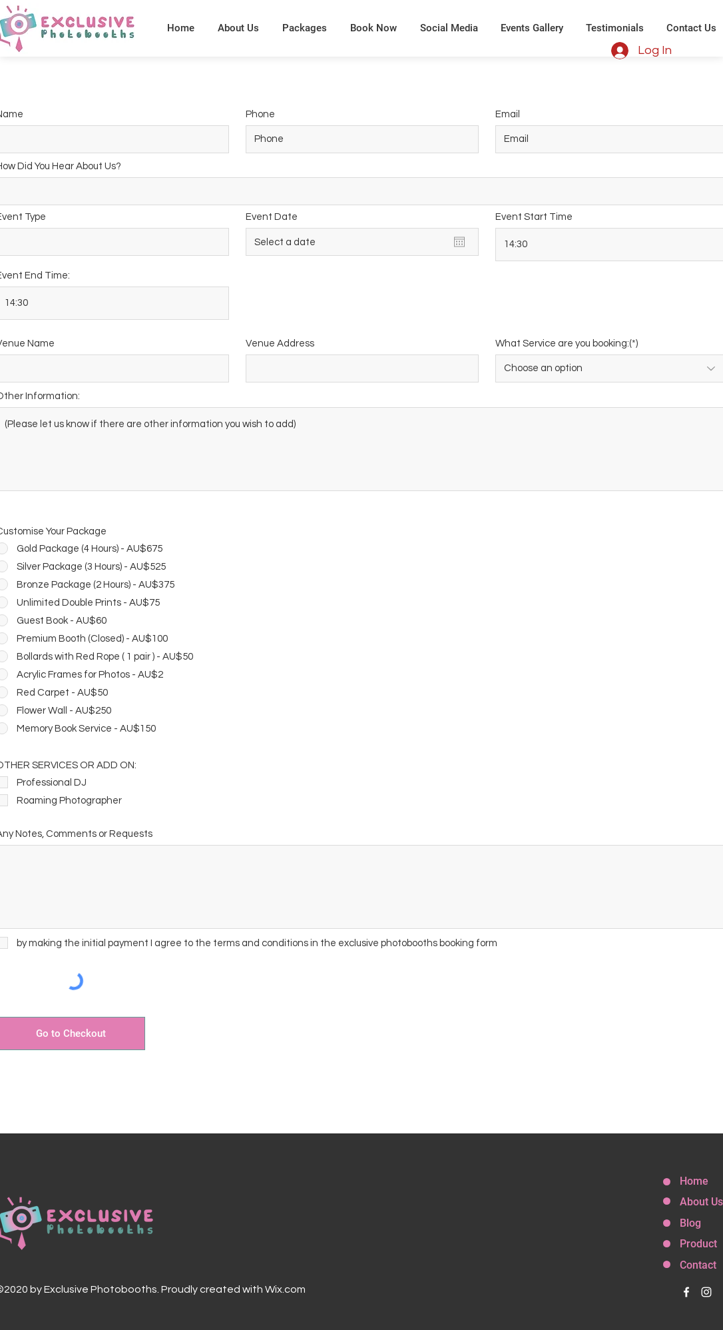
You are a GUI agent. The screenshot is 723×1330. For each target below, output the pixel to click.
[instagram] (706, 1292)
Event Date (272, 217)
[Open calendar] (459, 242)
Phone (260, 114)
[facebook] (686, 1292)
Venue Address (280, 343)
